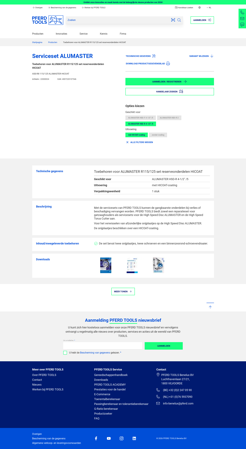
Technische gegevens (141, 56)
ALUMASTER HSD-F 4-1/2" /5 (140, 118)
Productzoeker (103, 413)
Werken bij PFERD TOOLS (93, 8)
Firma (123, 33)
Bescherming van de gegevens (62, 8)
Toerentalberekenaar (107, 399)
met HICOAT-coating (136, 135)
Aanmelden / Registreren (169, 81)
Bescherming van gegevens (95, 352)
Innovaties (61, 33)
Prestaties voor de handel (110, 389)
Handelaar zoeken (184, 8)
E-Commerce (102, 394)
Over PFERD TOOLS (44, 375)
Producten (37, 33)
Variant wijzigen (201, 56)
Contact (37, 379)
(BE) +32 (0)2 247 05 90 (174, 390)
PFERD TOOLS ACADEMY (110, 384)
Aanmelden (163, 346)
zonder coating (158, 135)
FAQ (96, 418)
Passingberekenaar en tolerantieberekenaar (121, 404)
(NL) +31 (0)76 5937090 (174, 396)
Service (83, 33)
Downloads (101, 379)
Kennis (103, 33)
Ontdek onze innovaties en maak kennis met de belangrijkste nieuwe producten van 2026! (123, 2)
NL (208, 7)
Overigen (37, 8)
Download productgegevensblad (148, 63)
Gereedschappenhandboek (111, 375)
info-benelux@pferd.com (174, 403)
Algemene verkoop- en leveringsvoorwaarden (56, 443)
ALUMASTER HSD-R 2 (169, 118)
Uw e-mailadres (68, 340)
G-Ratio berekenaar (106, 408)
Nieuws (36, 384)
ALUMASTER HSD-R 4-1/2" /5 (140, 124)
